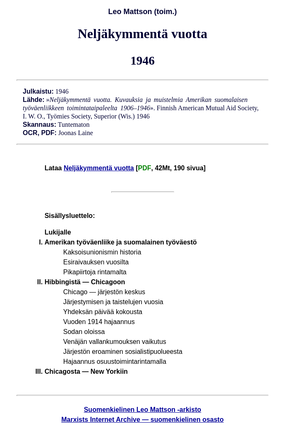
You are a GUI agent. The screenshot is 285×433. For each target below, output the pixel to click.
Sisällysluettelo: (70, 215)
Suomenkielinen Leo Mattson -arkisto (142, 409)
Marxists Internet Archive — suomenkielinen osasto (142, 419)
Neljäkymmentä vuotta (99, 168)
